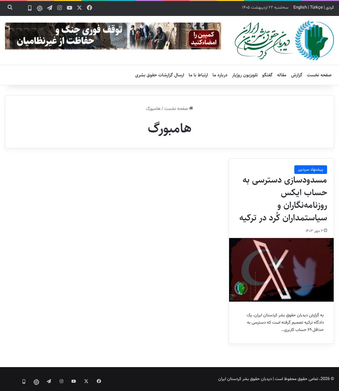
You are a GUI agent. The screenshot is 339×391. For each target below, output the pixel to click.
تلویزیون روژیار (245, 75)
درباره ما (220, 75)
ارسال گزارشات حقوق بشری (159, 75)
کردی (330, 7)
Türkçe (316, 7)
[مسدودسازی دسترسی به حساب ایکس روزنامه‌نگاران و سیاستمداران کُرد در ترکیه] (281, 270)
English (300, 7)
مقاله (281, 75)
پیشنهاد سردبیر (310, 169)
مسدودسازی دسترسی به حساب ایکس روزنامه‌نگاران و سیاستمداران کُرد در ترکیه (283, 198)
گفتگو (267, 75)
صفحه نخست (319, 75)
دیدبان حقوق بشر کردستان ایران (245, 379)
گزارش (296, 75)
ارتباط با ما (198, 75)
